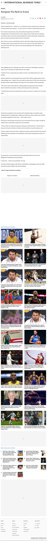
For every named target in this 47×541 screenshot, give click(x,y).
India (24, 525)
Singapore (25, 527)
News (2, 525)
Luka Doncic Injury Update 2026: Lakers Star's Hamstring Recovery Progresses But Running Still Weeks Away (11, 246)
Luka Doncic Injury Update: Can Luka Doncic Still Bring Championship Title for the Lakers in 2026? (11, 286)
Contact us (14, 525)
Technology (3, 529)
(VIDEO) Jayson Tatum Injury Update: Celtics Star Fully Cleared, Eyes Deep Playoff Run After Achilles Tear (11, 347)
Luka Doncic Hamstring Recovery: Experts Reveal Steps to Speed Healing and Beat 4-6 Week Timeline (34, 326)
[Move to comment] (45, 18)
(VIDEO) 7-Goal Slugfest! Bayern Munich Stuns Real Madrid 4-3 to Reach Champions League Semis (11, 428)
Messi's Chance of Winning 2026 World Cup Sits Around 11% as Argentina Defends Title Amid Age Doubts (11, 326)
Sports (2, 527)
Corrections (14, 533)
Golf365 (3, 17)
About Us (13, 523)
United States (26, 531)
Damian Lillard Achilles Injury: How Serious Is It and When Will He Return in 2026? (33, 459)
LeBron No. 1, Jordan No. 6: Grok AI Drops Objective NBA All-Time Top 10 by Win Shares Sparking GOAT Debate (35, 407)
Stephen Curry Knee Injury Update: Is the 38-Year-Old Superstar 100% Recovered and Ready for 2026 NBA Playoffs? (34, 387)
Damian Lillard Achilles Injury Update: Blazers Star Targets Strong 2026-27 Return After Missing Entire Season (35, 306)
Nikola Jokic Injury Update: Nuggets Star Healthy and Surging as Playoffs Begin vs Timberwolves (34, 367)
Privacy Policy (14, 529)
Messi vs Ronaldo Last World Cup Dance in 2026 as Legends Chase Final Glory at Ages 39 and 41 (11, 367)
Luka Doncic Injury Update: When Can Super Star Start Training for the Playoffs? (32, 466)
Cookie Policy (14, 531)
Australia (25, 523)
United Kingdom (26, 529)
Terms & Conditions (15, 527)
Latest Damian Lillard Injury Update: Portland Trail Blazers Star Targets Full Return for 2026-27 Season (35, 246)
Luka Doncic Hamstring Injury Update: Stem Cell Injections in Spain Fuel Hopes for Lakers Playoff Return (11, 266)
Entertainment (3, 531)
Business (2, 523)
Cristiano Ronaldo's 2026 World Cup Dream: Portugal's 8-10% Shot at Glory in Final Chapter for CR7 (11, 306)
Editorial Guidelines (34, 175)
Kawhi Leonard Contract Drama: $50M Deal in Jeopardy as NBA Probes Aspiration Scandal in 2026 (35, 347)
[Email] (42, 18)
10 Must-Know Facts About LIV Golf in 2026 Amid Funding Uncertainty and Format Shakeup (11, 407)
